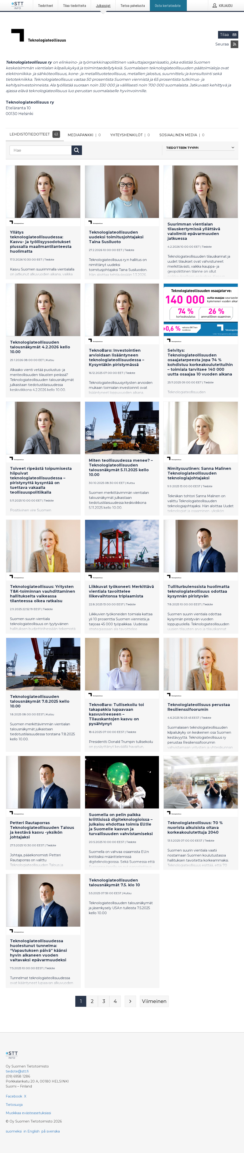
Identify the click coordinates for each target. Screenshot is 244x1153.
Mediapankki (85, 135)
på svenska (50, 1131)
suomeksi (14, 1131)
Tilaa (229, 35)
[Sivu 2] (92, 1002)
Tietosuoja (14, 1105)
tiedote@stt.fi (17, 1071)
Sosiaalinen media (182, 135)
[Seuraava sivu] (130, 1002)
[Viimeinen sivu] (154, 1002)
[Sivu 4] (115, 1002)
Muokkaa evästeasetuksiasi (28, 1113)
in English (32, 1131)
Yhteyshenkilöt (131, 135)
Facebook (14, 1096)
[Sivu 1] (80, 1002)
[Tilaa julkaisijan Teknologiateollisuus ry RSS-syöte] (234, 44)
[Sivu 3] (103, 1002)
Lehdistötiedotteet (35, 134)
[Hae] (40, 151)
